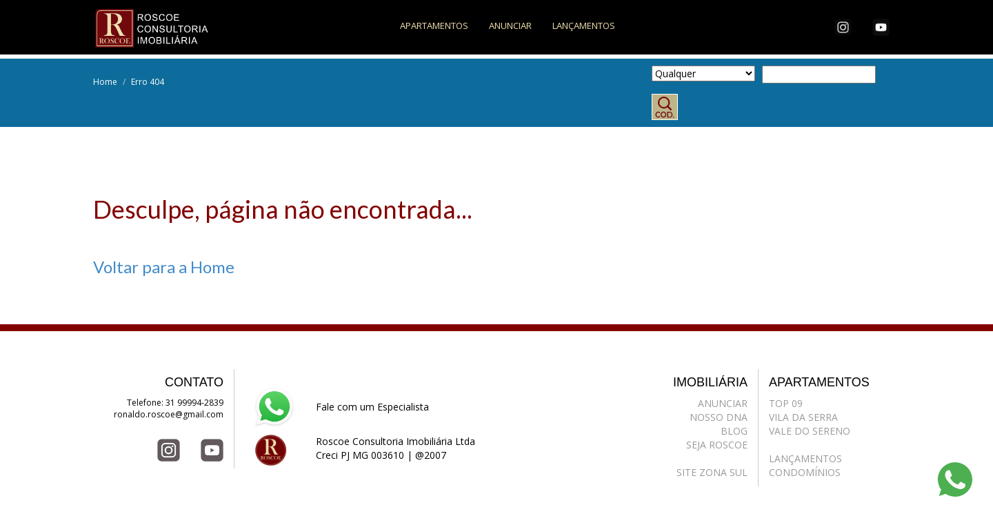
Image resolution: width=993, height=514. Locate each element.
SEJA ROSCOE (717, 444)
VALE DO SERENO (809, 430)
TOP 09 (786, 403)
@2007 (430, 455)
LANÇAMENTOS (583, 25)
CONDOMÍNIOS (805, 472)
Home (105, 82)
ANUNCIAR (510, 25)
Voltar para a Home (163, 267)
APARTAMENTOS (434, 25)
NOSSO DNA (719, 417)
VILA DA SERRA (803, 417)
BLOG (734, 430)
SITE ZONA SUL (712, 472)
